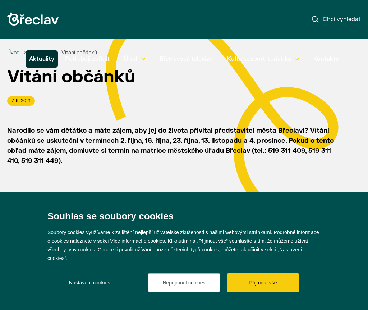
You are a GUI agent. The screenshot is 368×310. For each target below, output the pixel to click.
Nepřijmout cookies (183, 283)
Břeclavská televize (186, 59)
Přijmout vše (263, 283)
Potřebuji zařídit (87, 59)
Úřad (134, 59)
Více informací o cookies (137, 241)
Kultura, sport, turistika (263, 59)
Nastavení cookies (89, 283)
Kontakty (326, 59)
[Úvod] (13, 53)
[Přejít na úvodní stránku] (33, 19)
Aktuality (41, 59)
